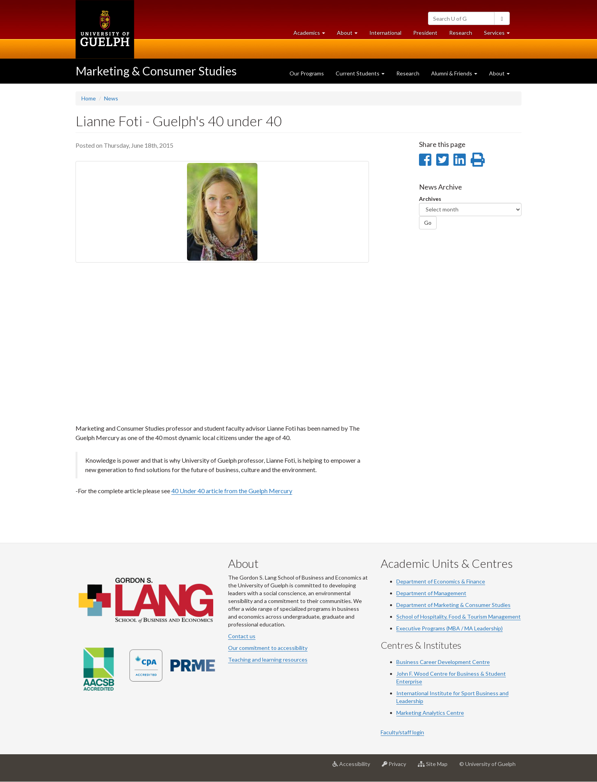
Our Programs (307, 73)
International (385, 32)
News (111, 98)
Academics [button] (312, 35)
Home (88, 98)
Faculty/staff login (402, 732)
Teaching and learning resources (267, 659)
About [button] (350, 35)
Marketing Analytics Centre (430, 712)
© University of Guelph (487, 764)
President (425, 32)
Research (463, 35)
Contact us (241, 636)
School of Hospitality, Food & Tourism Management (458, 616)
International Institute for (428, 693)
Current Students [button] (360, 73)
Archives (430, 198)
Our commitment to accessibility (267, 647)
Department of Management (431, 593)
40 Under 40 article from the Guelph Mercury (231, 490)
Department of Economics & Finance (440, 581)
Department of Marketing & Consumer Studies (453, 604)
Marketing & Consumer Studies (156, 71)
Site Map (435, 767)
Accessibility (354, 767)
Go (428, 222)
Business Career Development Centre (443, 662)
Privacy (397, 767)
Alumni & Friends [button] (454, 73)
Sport (468, 693)
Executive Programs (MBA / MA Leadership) (449, 628)
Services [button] (500, 35)
